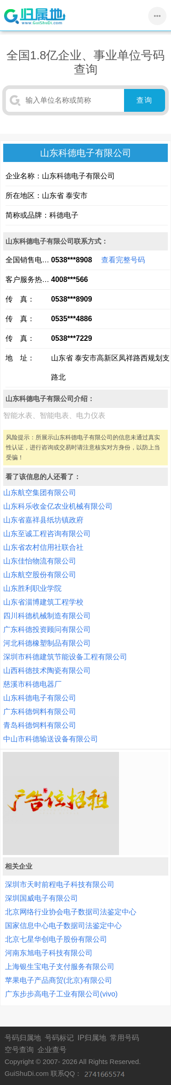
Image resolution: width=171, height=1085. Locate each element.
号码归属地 (23, 1038)
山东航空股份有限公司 (39, 575)
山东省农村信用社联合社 (43, 547)
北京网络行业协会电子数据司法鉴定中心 (70, 912)
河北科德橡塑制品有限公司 (47, 643)
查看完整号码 (123, 260)
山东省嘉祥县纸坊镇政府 (43, 520)
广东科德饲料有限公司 (39, 711)
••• (157, 16)
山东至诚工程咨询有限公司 (47, 533)
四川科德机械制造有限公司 (47, 616)
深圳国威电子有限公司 (41, 898)
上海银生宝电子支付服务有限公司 (59, 966)
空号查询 (19, 1050)
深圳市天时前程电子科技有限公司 (59, 884)
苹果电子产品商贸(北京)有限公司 (58, 980)
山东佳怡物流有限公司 (39, 561)
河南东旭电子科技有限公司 (49, 953)
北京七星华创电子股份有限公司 (56, 939)
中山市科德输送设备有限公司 (50, 739)
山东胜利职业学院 (32, 588)
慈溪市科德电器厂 (32, 684)
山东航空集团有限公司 (39, 492)
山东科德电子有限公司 (39, 698)
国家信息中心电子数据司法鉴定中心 (63, 925)
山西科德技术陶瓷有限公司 (47, 670)
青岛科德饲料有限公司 (39, 725)
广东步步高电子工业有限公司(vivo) (61, 994)
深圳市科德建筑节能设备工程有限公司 (65, 657)
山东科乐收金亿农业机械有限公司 (58, 506)
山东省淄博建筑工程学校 (43, 602)
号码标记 (59, 1038)
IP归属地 (92, 1038)
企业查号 (52, 1050)
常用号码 (124, 1038)
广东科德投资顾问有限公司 (47, 629)
